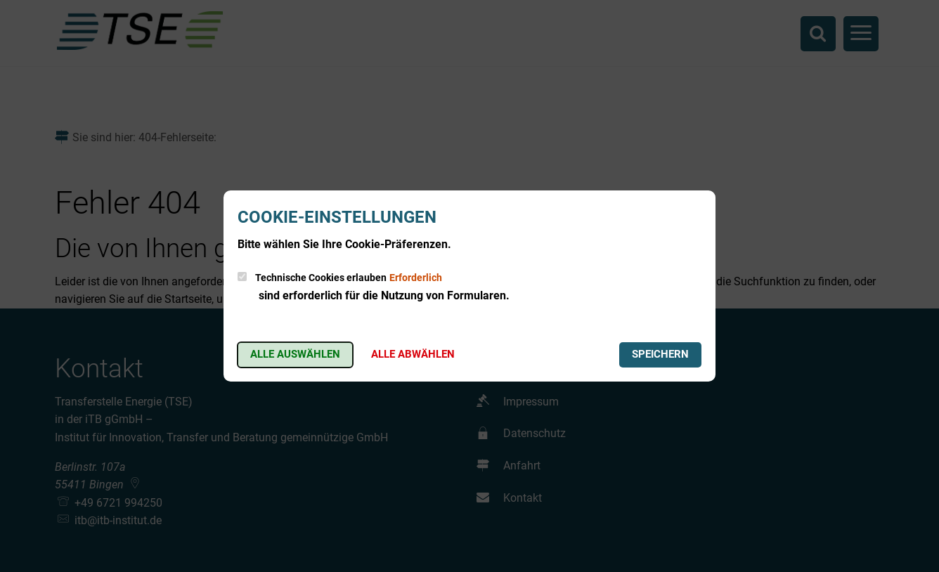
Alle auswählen (295, 354)
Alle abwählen (413, 354)
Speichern (660, 354)
